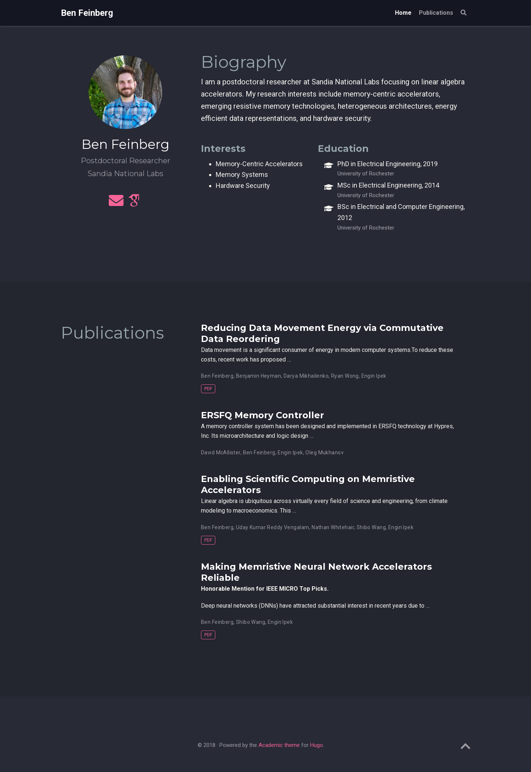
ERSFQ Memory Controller (262, 415)
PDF (208, 388)
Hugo (316, 745)
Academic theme (279, 745)
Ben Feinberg (87, 13)
